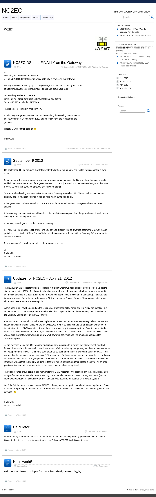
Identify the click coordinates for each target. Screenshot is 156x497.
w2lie (18, 148)
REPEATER (105, 148)
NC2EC (12, 10)
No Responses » (102, 466)
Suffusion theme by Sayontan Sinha (140, 490)
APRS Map (48, 17)
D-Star (36, 17)
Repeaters (25, 17)
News (14, 17)
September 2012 (126, 81)
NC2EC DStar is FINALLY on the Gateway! (48, 63)
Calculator (21, 427)
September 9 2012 (28, 160)
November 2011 (126, 88)
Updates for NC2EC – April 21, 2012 (42, 278)
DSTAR (82, 148)
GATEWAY (89, 148)
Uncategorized (22, 466)
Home (6, 17)
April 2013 (124, 78)
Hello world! (22, 462)
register (125, 48)
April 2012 (124, 85)
